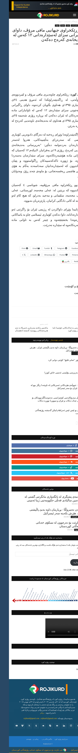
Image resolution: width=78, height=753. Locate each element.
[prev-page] (72, 423)
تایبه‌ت (72, 504)
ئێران (51, 21)
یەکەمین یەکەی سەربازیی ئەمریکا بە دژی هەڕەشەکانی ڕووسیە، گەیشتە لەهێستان (22, 329)
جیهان (48, 25)
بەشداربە (68, 562)
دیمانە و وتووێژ (70, 529)
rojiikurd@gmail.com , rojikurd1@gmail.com (31, 718)
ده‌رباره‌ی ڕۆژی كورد (52, 739)
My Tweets (71, 669)
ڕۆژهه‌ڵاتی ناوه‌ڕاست (62, 21)
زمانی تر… (26, 739)
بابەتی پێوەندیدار (48, 340)
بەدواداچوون (70, 451)
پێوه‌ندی (19, 739)
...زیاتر (33, 713)
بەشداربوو (71, 478)
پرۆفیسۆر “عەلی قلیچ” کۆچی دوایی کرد (57, 360)
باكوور (72, 366)
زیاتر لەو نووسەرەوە (32, 340)
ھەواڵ (53, 25)
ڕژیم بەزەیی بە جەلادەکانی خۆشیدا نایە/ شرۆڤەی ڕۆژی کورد (59, 329)
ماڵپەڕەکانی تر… (37, 739)
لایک (72, 445)
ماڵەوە (73, 21)
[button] (65, 15)
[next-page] (68, 423)
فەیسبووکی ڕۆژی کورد (39, 646)
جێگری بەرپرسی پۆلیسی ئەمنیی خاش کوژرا (55, 372)
